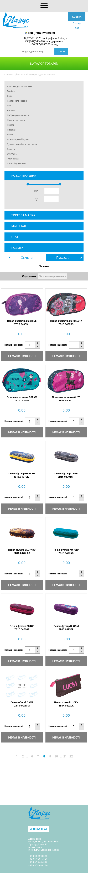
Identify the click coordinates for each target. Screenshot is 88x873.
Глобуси (11, 91)
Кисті (9, 105)
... (27, 756)
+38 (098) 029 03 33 (41, 33)
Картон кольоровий (17, 100)
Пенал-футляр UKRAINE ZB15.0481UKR (21, 475)
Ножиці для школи (16, 120)
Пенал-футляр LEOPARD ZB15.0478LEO (21, 551)
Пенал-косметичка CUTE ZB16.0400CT (66, 399)
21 (65, 756)
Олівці (10, 96)
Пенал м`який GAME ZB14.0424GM (22, 704)
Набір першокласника (18, 115)
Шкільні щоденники (16, 163)
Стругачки (12, 153)
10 (56, 756)
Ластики (11, 110)
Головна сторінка (11, 74)
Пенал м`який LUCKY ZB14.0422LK (66, 704)
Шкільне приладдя (33, 74)
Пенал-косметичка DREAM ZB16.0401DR (22, 399)
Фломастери (13, 158)
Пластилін (12, 129)
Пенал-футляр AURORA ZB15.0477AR (66, 551)
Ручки (10, 134)
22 (71, 756)
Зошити (11, 149)
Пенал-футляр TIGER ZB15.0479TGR (66, 475)
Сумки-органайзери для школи (22, 144)
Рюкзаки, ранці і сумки (18, 139)
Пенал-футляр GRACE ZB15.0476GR (22, 627)
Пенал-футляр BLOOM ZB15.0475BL (66, 627)
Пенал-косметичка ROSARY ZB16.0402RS (66, 322)
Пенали (10, 124)
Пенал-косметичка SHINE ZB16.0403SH (22, 322)
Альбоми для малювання (19, 86)
